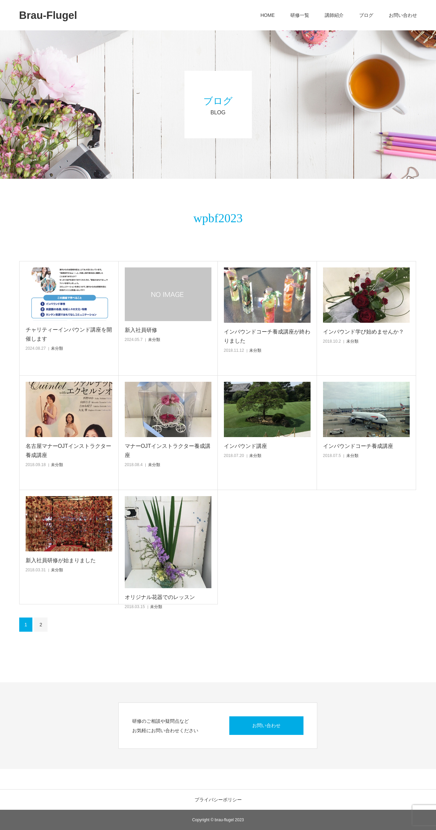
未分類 (57, 348)
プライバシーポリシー (218, 799)
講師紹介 (334, 15)
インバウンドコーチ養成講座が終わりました (267, 336)
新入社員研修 (141, 330)
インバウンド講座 (245, 446)
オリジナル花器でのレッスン (160, 597)
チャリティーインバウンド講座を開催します (69, 334)
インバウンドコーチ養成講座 (358, 446)
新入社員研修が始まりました (61, 560)
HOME (268, 15)
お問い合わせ (403, 15)
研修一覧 (299, 15)
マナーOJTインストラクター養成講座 (167, 450)
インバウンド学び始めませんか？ (363, 332)
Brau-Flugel (48, 15)
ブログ (366, 15)
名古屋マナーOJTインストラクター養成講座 (68, 450)
